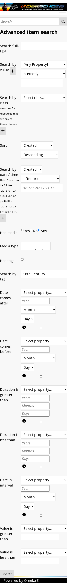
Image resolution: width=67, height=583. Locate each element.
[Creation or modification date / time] (31, 169)
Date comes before (5, 346)
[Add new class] (3, 131)
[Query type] (43, 74)
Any (42, 230)
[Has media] (22, 230)
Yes (25, 230)
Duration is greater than (9, 394)
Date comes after (5, 297)
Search (63, 21)
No (34, 230)
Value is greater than (6, 533)
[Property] (43, 64)
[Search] (30, 21)
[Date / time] (42, 188)
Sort (3, 145)
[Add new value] (13, 71)
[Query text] (42, 83)
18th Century (44, 274)
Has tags (7, 260)
